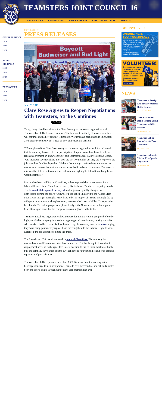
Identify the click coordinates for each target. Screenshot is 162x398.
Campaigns (55, 20)
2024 (5, 45)
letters (104, 224)
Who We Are (34, 20)
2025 (5, 41)
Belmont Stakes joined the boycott (47, 190)
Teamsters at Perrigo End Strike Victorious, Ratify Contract (147, 103)
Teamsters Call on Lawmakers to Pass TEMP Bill (146, 141)
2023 (5, 50)
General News (12, 37)
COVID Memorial (104, 20)
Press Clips (10, 87)
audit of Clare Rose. (77, 239)
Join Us (126, 20)
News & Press (78, 20)
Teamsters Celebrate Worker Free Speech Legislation (147, 158)
